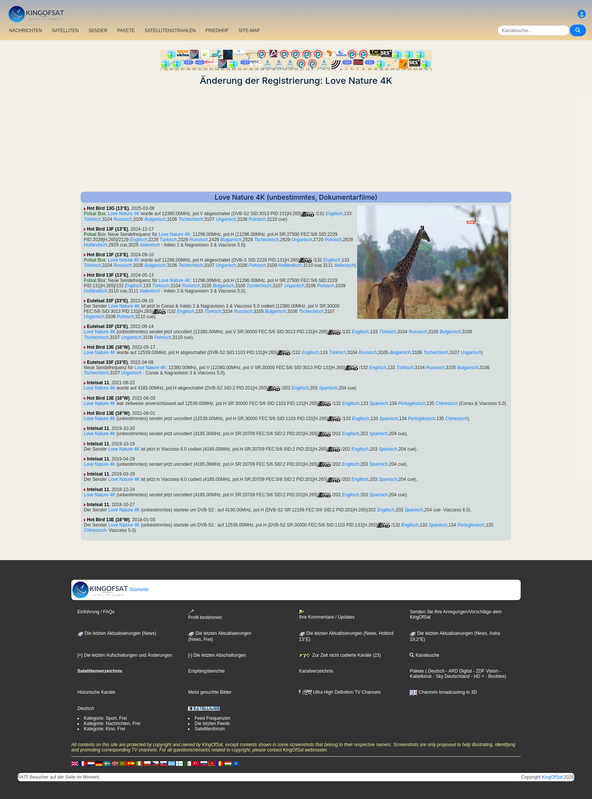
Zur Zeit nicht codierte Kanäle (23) (340, 655)
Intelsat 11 (98, 382)
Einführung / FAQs (95, 611)
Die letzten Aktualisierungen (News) (116, 633)
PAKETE (126, 30)
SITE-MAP (249, 30)
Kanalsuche (424, 655)
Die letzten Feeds (212, 723)
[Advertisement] (296, 139)
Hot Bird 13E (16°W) (108, 347)
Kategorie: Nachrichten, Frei (112, 723)
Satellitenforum (209, 728)
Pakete (417, 671)
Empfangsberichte (206, 671)
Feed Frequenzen (212, 718)
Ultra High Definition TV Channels (340, 692)
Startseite (110, 589)
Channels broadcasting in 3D (443, 692)
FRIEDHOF (216, 30)
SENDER (97, 30)
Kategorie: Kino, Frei (104, 728)
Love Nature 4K (123, 213)
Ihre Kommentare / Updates (327, 614)
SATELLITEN (65, 30)
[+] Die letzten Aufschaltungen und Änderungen (124, 655)
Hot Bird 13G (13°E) (108, 208)
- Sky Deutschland (451, 676)
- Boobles (494, 676)
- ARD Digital (458, 671)
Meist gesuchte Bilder (209, 692)
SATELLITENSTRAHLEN (170, 30)
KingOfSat (552, 777)
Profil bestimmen (205, 614)
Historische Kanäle (96, 692)
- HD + (477, 676)
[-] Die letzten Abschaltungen (217, 655)
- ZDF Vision (485, 671)
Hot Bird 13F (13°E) (107, 229)
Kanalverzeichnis (316, 671)
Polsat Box (94, 213)
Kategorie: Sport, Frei (105, 718)
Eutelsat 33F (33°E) (107, 300)
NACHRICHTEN (25, 30)
